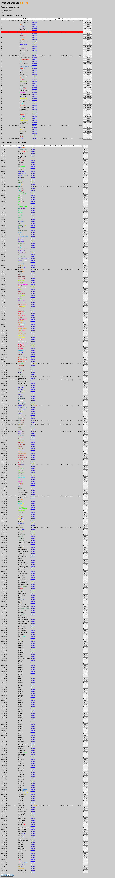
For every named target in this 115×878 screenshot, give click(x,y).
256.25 (34, 20)
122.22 (34, 138)
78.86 (31, 186)
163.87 (32, 424)
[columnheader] (5, 19)
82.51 (31, 431)
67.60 (31, 380)
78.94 (31, 405)
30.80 (33, 125)
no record (34, 22)
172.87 (32, 496)
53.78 (33, 55)
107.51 (32, 420)
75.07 (31, 376)
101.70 (32, 269)
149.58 (32, 527)
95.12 (31, 464)
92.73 (31, 363)
